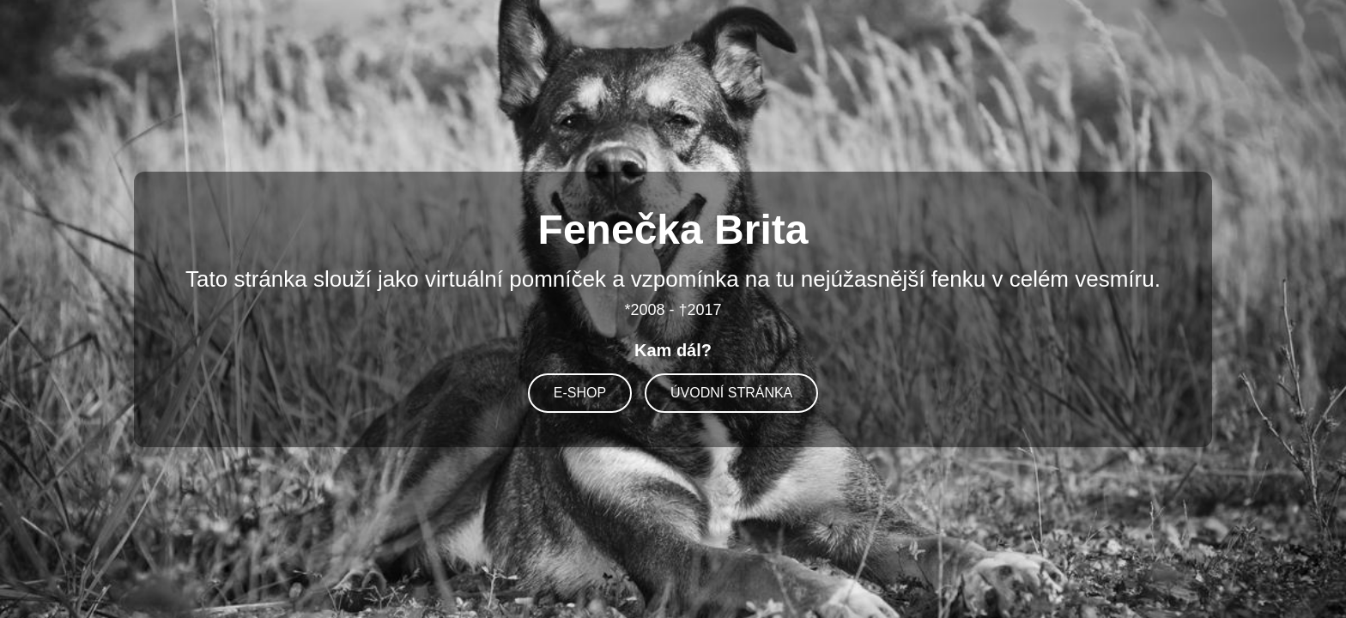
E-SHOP (580, 392)
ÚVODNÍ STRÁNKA (731, 392)
